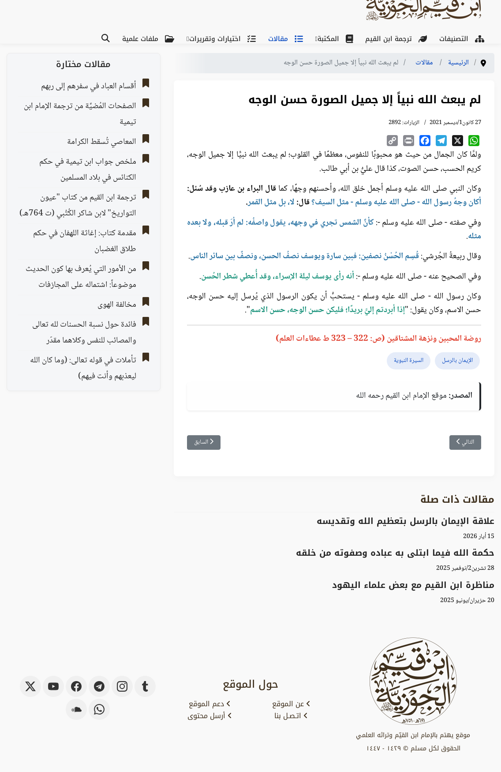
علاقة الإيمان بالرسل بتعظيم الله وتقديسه (405, 521)
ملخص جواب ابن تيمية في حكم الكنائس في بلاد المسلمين (87, 170)
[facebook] (76, 686)
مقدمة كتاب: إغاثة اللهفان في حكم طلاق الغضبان (84, 241)
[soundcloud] (76, 709)
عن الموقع (291, 704)
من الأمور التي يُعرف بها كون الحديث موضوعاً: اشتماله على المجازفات (81, 277)
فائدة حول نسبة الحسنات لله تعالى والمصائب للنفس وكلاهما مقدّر (84, 333)
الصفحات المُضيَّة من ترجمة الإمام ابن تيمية (80, 114)
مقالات (287, 39)
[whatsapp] (99, 709)
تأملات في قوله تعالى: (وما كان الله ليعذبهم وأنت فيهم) (83, 369)
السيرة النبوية (408, 360)
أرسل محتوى (209, 716)
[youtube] (53, 686)
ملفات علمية (150, 39)
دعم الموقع (210, 704)
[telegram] (99, 686)
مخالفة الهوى (116, 305)
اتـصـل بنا (291, 716)
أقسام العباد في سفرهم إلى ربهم (88, 86)
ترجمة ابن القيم (397, 39)
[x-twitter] (30, 686)
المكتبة (337, 39)
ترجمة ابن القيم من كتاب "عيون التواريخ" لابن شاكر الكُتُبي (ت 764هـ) (77, 206)
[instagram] (122, 686)
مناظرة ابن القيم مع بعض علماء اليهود (413, 585)
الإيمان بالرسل (457, 360)
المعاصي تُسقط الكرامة (101, 142)
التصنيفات (463, 39)
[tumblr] (145, 686)
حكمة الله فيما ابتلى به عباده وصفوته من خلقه (395, 553)
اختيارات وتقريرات (224, 39)
